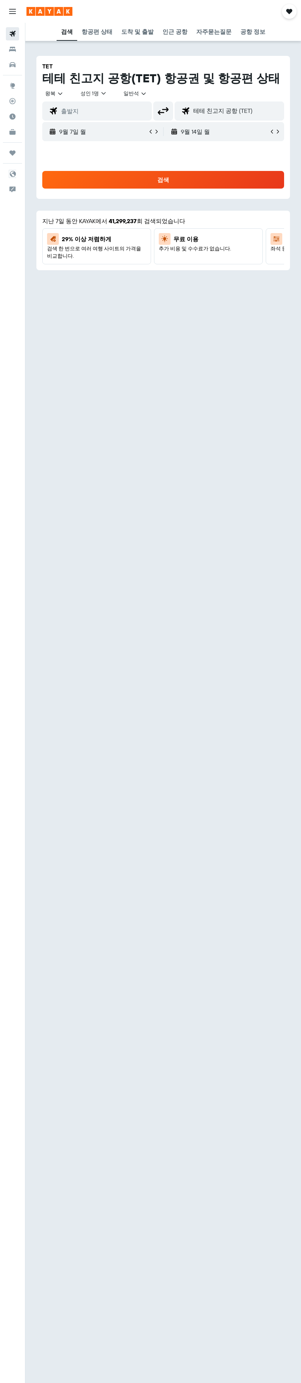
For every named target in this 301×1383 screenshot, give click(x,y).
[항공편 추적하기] (12, 101)
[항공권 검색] (12, 33)
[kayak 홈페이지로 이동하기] (49, 11)
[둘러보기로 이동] (12, 85)
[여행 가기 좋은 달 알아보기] (12, 116)
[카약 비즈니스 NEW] (12, 132)
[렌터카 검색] (12, 64)
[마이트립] (12, 153)
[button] (12, 11)
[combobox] (135, 93)
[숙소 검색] (12, 49)
